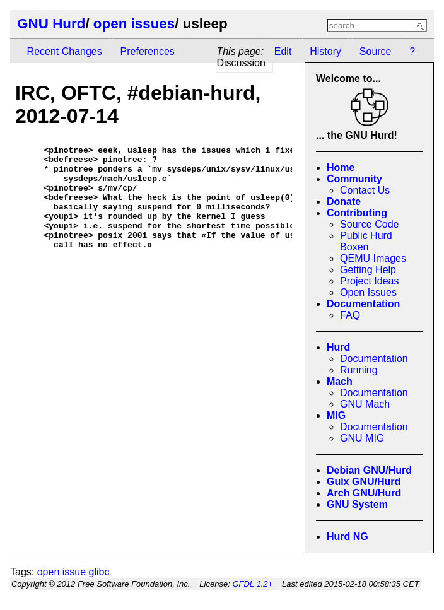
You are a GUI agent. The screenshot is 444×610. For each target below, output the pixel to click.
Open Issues (368, 292)
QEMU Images (373, 258)
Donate (344, 201)
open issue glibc (73, 571)
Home (340, 167)
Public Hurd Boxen (366, 241)
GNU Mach (365, 404)
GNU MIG (362, 438)
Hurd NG (347, 536)
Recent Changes (64, 51)
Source (375, 51)
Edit (283, 51)
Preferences (147, 51)
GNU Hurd (51, 24)
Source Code (369, 224)
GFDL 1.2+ (252, 584)
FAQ (350, 315)
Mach (340, 381)
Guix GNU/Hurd (363, 481)
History (325, 51)
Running (359, 370)
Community (354, 178)
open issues (134, 24)
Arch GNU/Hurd (364, 493)
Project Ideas (369, 281)
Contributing (357, 213)
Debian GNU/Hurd (369, 470)
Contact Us (365, 190)
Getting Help (368, 269)
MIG (336, 415)
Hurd (338, 347)
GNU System (357, 504)
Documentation (363, 303)
